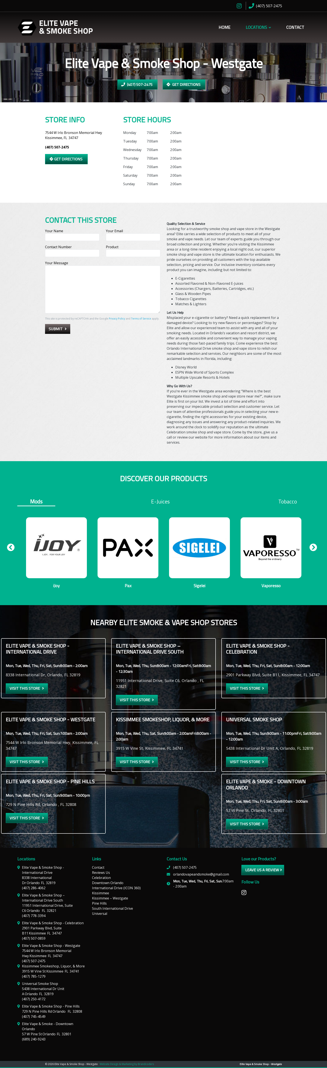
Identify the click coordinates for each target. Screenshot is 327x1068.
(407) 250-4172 (33, 999)
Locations (256, 27)
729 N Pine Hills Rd (52, 1012)
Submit (56, 328)
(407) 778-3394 (33, 916)
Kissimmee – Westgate (110, 898)
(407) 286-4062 (33, 888)
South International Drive (112, 909)
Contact (295, 27)
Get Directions (183, 84)
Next (311, 549)
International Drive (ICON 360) (116, 888)
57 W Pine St (46, 1034)
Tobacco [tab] (287, 501)
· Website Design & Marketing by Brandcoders (126, 1065)
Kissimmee (100, 893)
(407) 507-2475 (137, 84)
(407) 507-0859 (33, 939)
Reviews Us (101, 873)
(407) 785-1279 (33, 977)
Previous (9, 549)
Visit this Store (25, 688)
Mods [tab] (36, 501)
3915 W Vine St (50, 972)
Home (224, 27)
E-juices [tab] (160, 501)
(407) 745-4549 (33, 1017)
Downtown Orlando (107, 883)
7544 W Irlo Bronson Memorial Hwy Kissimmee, (73, 135)
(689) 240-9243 (33, 1039)
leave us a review (262, 870)
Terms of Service (141, 318)
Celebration (101, 878)
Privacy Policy (117, 318)
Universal (99, 914)
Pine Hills (99, 904)
